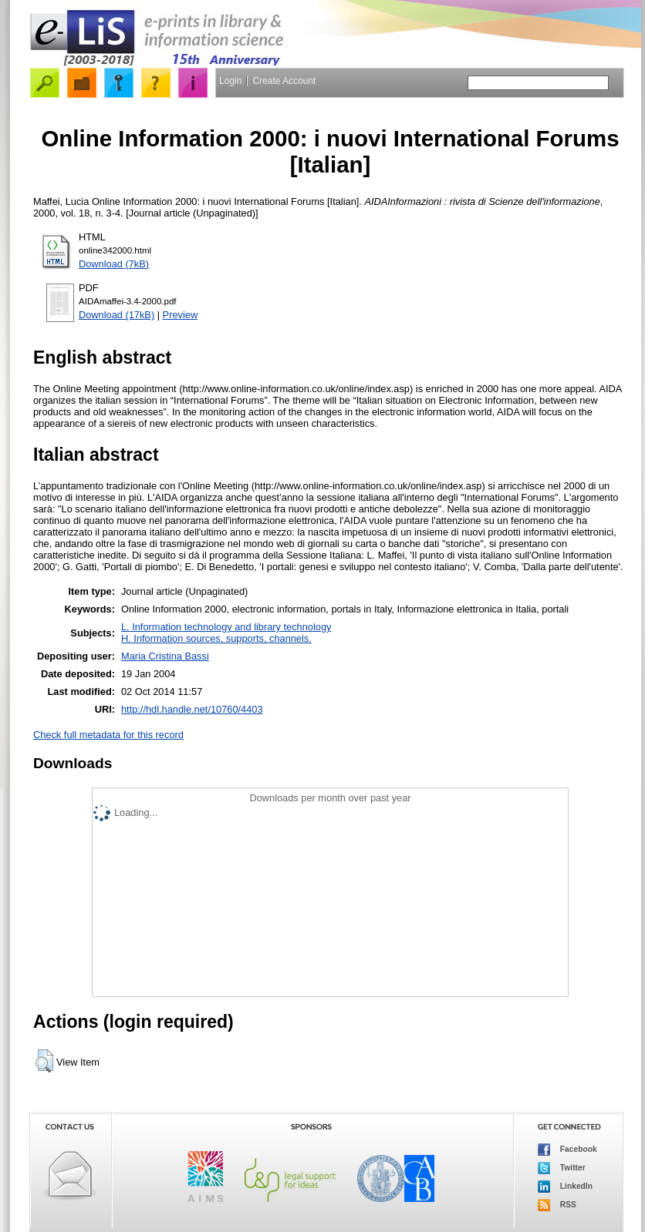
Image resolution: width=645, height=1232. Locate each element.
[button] (44, 1061)
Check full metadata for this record (108, 734)
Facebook (567, 1149)
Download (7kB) (114, 264)
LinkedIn (565, 1186)
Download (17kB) (116, 315)
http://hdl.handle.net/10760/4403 (192, 709)
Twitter (562, 1168)
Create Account (284, 81)
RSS (557, 1205)
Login (230, 81)
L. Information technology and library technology (226, 627)
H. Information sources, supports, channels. (216, 638)
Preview (180, 315)
